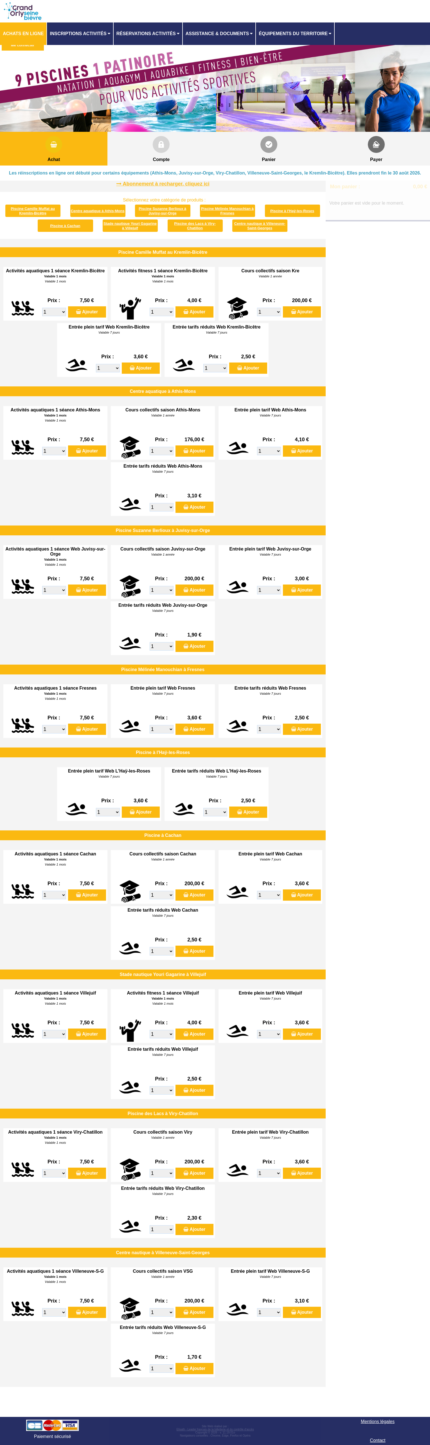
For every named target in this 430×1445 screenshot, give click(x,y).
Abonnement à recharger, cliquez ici (166, 184)
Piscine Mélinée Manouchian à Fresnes (227, 211)
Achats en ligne (23, 33)
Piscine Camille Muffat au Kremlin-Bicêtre (33, 211)
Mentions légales (378, 1421)
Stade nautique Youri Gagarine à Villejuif (130, 225)
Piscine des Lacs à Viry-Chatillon (195, 225)
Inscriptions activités (78, 33)
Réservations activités (146, 33)
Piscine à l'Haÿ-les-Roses (292, 211)
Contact (377, 1440)
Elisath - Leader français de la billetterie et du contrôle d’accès (215, 1429)
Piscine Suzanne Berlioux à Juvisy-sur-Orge (162, 211)
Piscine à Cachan (65, 226)
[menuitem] (23, 33)
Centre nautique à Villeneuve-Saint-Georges (259, 225)
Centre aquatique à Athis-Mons (98, 211)
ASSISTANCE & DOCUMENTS (217, 33)
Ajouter (90, 311)
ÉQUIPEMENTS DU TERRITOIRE (293, 33)
